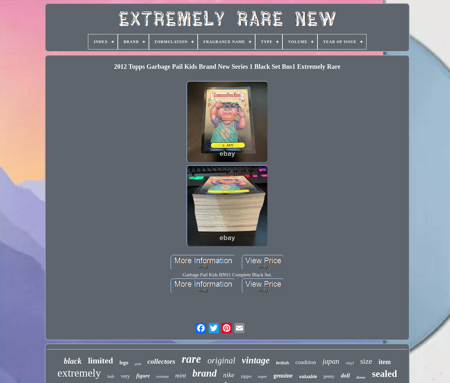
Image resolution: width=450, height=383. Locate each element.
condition (305, 362)
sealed (384, 373)
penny (329, 376)
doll (345, 375)
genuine (283, 375)
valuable (308, 376)
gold (138, 364)
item (385, 361)
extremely (79, 373)
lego (123, 362)
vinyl (350, 363)
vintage (256, 360)
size (366, 361)
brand (205, 373)
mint (180, 375)
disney (361, 377)
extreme (162, 376)
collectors (161, 361)
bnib (111, 376)
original (221, 360)
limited (100, 360)
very (125, 376)
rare (191, 359)
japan (331, 361)
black (73, 361)
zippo (246, 376)
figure (143, 376)
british (282, 362)
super (262, 376)
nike (228, 375)
